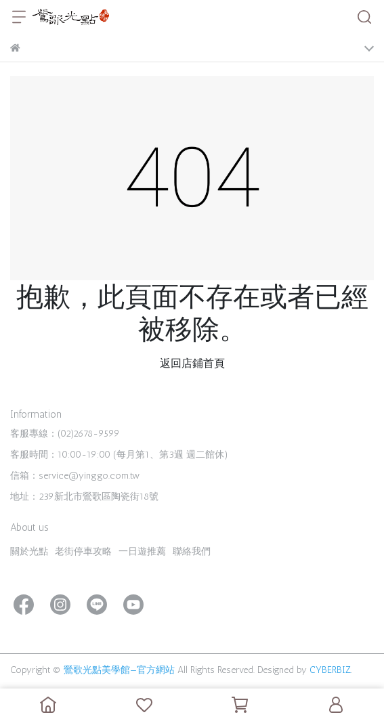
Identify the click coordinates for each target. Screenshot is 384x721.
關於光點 (29, 551)
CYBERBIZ (330, 670)
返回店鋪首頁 (192, 363)
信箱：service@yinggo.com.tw (75, 475)
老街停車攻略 (83, 551)
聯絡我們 (192, 551)
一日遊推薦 (142, 551)
